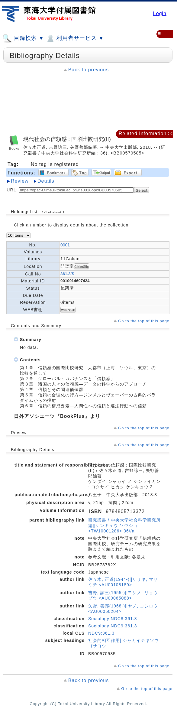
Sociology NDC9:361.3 (112, 625)
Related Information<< (146, 133)
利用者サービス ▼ (75, 38)
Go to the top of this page (143, 321)
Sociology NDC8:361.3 (112, 618)
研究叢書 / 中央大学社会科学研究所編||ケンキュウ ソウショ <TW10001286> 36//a (124, 525)
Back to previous (88, 69)
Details (45, 181)
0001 (65, 244)
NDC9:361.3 (101, 633)
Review (19, 181)
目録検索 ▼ (23, 38)
